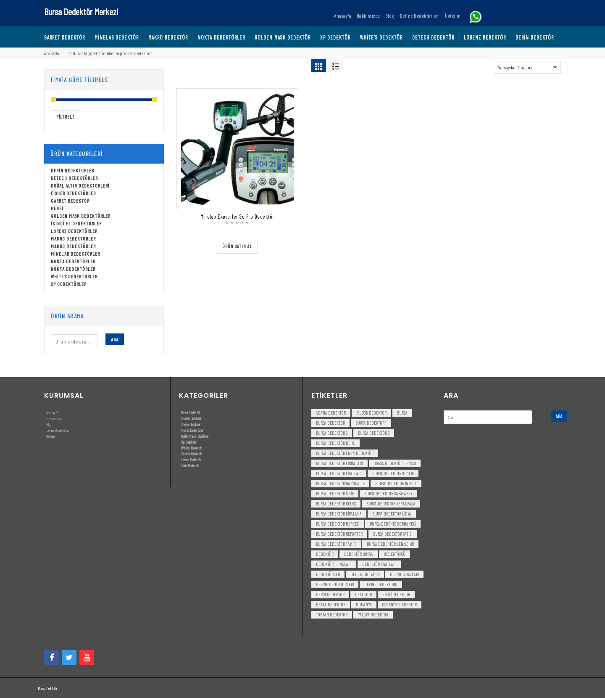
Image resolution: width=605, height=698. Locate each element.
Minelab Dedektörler (75, 253)
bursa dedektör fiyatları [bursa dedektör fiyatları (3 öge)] (339, 473)
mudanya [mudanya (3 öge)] (364, 604)
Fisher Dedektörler (73, 193)
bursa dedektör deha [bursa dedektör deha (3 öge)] (335, 443)
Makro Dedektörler (73, 238)
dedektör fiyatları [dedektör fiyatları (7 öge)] (379, 564)
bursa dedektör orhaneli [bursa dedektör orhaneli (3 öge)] (393, 523)
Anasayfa (52, 412)
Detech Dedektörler (74, 178)
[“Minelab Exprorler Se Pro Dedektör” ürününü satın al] (237, 247)
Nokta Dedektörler (73, 261)
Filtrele (65, 116)
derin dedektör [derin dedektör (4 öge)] (330, 594)
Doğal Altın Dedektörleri (80, 185)
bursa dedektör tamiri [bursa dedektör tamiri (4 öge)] (336, 544)
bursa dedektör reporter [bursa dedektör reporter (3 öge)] (339, 534)
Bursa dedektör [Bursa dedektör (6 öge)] (330, 423)
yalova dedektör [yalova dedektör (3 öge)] (373, 614)
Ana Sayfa (51, 53)
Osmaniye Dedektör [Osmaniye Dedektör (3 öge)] (399, 604)
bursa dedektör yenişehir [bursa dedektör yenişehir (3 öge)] (390, 544)
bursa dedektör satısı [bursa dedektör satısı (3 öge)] (393, 534)
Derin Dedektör (190, 465)
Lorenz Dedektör (191, 459)
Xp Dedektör (188, 442)
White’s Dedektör (191, 448)
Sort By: (482, 65)
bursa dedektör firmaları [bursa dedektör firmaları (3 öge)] (339, 463)
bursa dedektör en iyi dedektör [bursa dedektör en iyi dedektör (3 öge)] (345, 453)
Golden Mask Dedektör (194, 436)
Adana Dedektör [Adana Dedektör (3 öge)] (331, 412)
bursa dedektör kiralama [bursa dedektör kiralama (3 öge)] (339, 513)
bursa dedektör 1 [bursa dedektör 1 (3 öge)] (371, 423)
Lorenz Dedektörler (74, 231)
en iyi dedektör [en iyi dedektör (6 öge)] (396, 594)
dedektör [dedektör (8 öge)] (325, 554)
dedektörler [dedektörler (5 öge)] (328, 574)
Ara (114, 339)
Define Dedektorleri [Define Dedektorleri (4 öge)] (335, 584)
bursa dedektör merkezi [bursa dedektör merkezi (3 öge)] (337, 523)
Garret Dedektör (70, 201)
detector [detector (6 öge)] (363, 594)
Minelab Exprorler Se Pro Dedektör (237, 216)
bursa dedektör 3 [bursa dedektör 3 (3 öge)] (373, 433)
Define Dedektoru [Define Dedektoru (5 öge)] (380, 584)
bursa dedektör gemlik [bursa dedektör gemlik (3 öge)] (393, 473)
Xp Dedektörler (69, 284)
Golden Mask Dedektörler (80, 216)
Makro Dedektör (190, 424)
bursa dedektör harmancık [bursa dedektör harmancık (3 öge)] (340, 483)
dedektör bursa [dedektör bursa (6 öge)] (358, 554)
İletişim (50, 436)
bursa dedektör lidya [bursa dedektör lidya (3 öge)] (391, 513)
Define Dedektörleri (57, 430)
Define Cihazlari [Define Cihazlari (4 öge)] (404, 574)
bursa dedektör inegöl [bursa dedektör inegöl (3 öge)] (396, 483)
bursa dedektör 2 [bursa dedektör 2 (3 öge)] (331, 433)
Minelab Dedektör (191, 418)
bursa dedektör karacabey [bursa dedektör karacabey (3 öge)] (388, 493)
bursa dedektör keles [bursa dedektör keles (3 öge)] (336, 503)
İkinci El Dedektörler (76, 223)
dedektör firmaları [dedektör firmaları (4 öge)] (334, 564)
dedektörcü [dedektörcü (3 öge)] (394, 554)
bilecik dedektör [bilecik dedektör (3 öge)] (371, 412)
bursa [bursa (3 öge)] (402, 412)
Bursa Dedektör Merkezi (81, 11)
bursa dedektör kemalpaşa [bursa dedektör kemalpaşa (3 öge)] (391, 503)
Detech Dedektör (191, 454)
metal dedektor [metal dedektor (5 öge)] (330, 604)
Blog (48, 424)
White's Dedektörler (74, 276)
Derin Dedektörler (72, 170)
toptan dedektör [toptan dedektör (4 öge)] (331, 614)
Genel (57, 208)
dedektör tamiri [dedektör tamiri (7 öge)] (364, 574)
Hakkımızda (53, 418)
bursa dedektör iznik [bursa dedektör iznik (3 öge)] (335, 493)
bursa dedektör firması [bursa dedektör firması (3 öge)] (395, 463)
